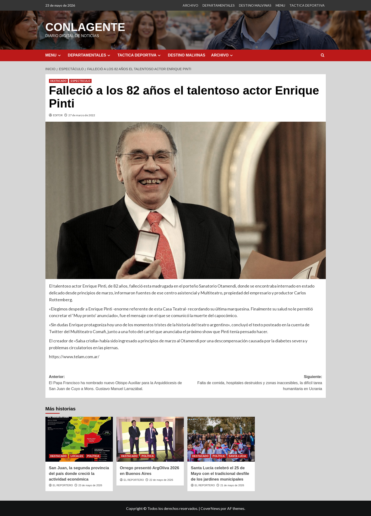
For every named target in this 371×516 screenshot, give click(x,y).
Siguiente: (254, 383)
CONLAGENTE (85, 27)
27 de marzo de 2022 (81, 115)
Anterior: (117, 383)
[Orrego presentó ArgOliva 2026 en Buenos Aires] (150, 439)
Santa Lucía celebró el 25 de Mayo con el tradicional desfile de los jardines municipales (220, 473)
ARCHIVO (190, 5)
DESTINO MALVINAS (255, 5)
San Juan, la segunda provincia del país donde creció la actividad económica (79, 473)
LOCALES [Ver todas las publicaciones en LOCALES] (77, 455)
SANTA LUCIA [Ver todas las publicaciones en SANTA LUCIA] (237, 455)
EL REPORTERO (63, 485)
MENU (280, 5)
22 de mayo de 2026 (161, 479)
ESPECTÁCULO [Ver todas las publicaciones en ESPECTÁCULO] (80, 80)
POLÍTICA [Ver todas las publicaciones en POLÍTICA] (93, 455)
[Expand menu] (59, 55)
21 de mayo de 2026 (232, 485)
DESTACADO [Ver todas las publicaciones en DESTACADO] (58, 80)
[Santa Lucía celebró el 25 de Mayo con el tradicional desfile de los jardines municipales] (221, 439)
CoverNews (210, 508)
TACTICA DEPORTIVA (307, 5)
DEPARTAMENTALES (219, 5)
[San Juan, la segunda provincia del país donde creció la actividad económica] (79, 439)
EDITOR (58, 115)
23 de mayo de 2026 (90, 485)
